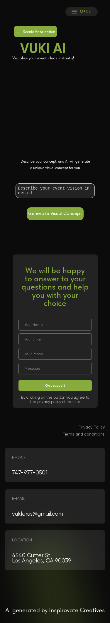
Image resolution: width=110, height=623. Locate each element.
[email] (55, 339)
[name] (55, 325)
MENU (86, 11)
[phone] (55, 354)
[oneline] (55, 368)
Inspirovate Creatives (77, 610)
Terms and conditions (84, 434)
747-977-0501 (30, 472)
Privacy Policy (92, 427)
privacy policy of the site (58, 402)
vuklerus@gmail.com (37, 514)
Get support (55, 385)
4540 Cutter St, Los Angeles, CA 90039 (41, 558)
